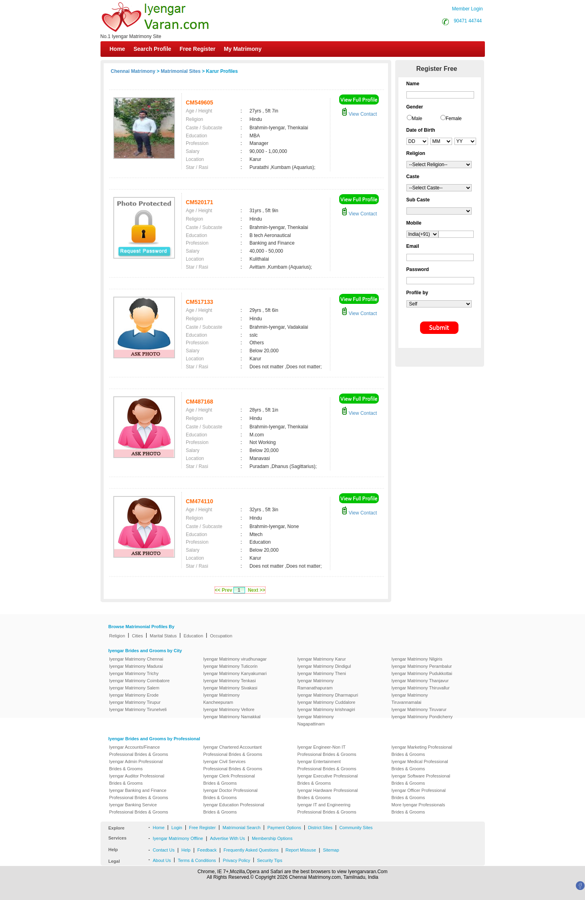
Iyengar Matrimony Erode (134, 695)
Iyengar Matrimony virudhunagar (235, 659)
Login (176, 827)
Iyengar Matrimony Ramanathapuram (316, 684)
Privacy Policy (236, 860)
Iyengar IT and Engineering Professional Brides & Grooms (327, 808)
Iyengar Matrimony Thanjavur (420, 680)
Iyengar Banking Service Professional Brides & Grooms (138, 808)
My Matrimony (242, 49)
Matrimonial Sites (181, 71)
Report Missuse (300, 850)
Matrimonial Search (242, 827)
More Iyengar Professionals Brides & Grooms (418, 808)
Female (454, 118)
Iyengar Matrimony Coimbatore (139, 680)
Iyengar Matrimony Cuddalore (327, 702)
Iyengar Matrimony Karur (322, 659)
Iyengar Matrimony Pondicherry (422, 716)
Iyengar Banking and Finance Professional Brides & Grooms (138, 794)
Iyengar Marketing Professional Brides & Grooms (422, 751)
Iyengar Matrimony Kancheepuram (221, 699)
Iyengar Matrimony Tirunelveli (138, 709)
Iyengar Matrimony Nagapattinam (316, 720)
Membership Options (272, 838)
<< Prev (223, 590)
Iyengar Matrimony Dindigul (324, 666)
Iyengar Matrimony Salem (134, 687)
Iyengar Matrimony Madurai (136, 666)
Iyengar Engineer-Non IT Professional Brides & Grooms (327, 751)
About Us (162, 860)
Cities (137, 635)
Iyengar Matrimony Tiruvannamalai (410, 699)
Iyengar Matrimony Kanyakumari (235, 673)
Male (417, 118)
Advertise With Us (227, 838)
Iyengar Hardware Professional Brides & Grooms (328, 794)
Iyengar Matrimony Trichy (134, 673)
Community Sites (355, 827)
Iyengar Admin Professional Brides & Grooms (136, 765)
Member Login (467, 9)
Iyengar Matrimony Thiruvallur (421, 687)
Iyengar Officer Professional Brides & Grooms (419, 794)
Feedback (207, 850)
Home (117, 49)
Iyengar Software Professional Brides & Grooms (421, 779)
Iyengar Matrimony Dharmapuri (328, 695)
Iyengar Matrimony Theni (322, 673)
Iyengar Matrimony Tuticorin (230, 666)
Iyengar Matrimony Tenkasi (229, 680)
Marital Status (163, 635)
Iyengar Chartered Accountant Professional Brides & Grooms (232, 751)
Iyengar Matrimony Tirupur (135, 702)
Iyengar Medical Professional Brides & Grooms (420, 765)
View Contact (359, 114)
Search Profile (152, 49)
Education (193, 635)
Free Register (197, 49)
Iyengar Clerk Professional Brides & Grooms (229, 779)
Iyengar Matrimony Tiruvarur (419, 709)
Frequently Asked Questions (251, 850)
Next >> (256, 590)
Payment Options (284, 827)
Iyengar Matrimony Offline (178, 838)
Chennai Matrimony (133, 71)
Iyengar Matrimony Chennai (136, 659)
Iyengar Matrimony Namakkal (232, 716)
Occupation (221, 635)
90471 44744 (468, 21)
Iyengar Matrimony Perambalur (422, 666)
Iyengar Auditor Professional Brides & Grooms (137, 779)
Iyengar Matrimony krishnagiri (326, 709)
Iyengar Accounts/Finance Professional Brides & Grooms (138, 751)
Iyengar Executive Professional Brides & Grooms (328, 779)
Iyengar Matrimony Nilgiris (417, 659)
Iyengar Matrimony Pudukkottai (422, 673)
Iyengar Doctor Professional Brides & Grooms (230, 794)
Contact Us (164, 850)
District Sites (320, 827)
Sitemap (331, 850)
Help (186, 850)
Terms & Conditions (197, 860)
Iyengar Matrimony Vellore (229, 709)
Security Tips (269, 860)
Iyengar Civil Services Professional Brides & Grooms (232, 765)
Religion (117, 635)
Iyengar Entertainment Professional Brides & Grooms (327, 765)
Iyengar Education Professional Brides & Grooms (233, 808)
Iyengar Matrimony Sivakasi (230, 687)
